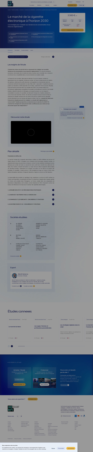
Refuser (53, 448)
